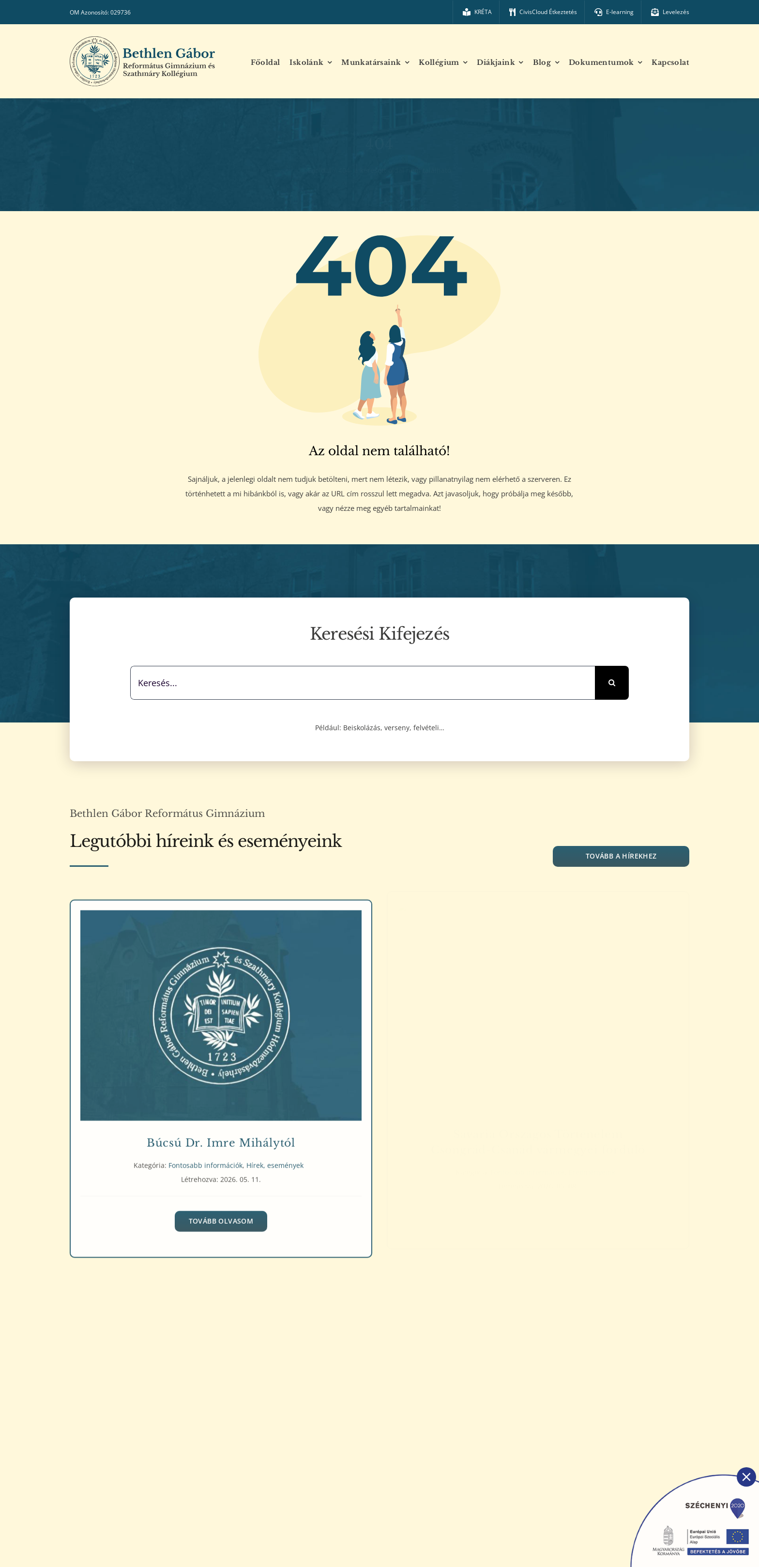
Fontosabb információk (205, 1161)
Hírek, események (275, 1161)
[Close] (746, 1477)
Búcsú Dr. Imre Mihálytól (221, 1138)
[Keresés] (612, 683)
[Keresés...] (362, 683)
